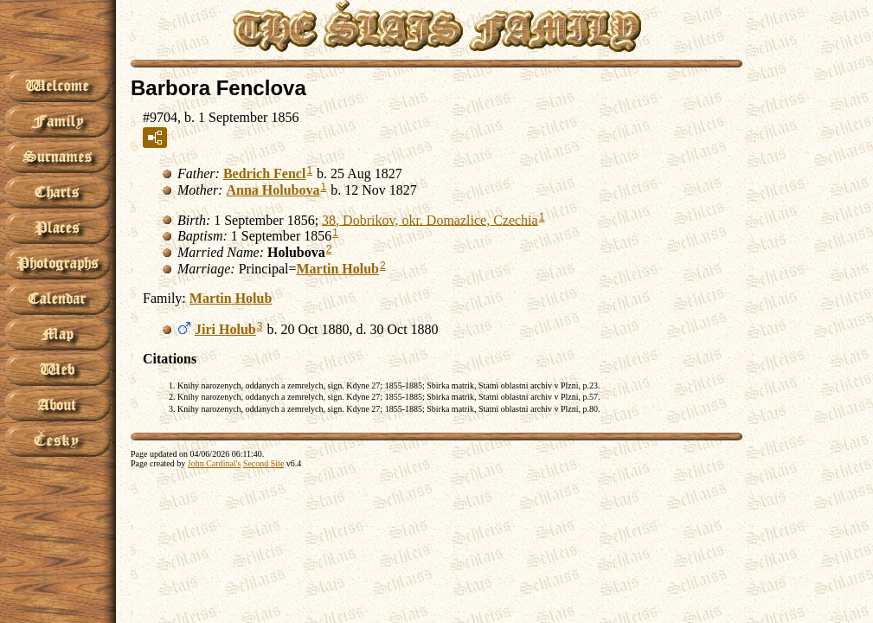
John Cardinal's (214, 463)
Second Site (264, 463)
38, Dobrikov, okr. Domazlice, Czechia (430, 219)
